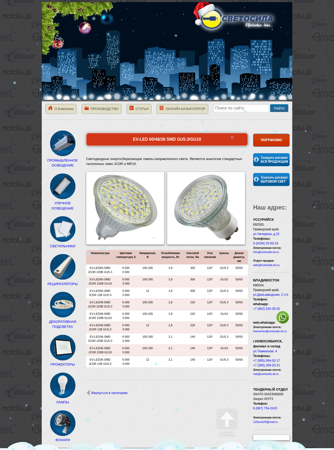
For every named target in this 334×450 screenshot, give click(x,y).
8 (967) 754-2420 (265, 408)
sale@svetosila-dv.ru (266, 265)
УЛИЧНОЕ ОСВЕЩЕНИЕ (63, 203)
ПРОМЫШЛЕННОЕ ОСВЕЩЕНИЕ (62, 160)
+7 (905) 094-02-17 (266, 360)
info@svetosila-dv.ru (266, 252)
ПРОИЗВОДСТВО (101, 108)
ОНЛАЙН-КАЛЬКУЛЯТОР (182, 108)
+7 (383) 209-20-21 (266, 365)
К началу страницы (227, 423)
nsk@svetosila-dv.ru (266, 373)
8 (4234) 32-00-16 (265, 243)
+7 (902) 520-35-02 (266, 309)
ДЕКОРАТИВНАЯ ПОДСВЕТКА (62, 322)
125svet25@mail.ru (265, 421)
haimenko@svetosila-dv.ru (270, 331)
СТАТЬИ (138, 108)
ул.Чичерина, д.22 (266, 234)
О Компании (61, 108)
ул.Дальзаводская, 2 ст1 (271, 295)
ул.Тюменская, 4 (265, 351)
